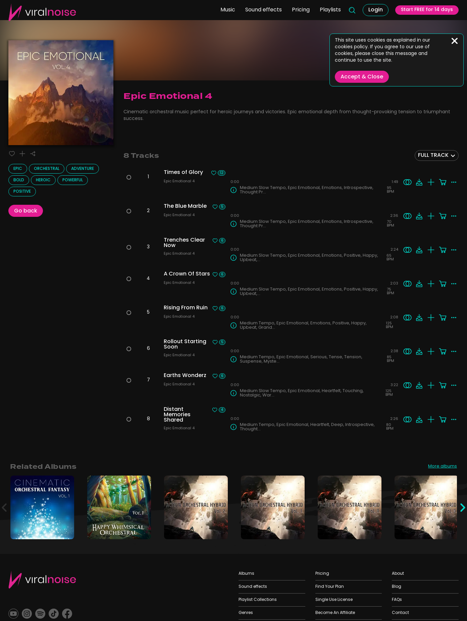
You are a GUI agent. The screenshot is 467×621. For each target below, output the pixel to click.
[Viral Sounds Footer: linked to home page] (42, 579)
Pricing (294, 17)
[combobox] (437, 155)
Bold (18, 181)
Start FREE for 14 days (424, 17)
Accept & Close (362, 77)
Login (370, 17)
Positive (22, 193)
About (398, 574)
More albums (441, 467)
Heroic (43, 181)
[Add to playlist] (24, 154)
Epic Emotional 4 (181, 181)
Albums (246, 574)
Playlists (323, 17)
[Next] (462, 507)
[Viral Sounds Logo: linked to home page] (42, 17)
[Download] (418, 182)
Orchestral (46, 170)
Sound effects (257, 17)
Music (221, 17)
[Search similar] (406, 182)
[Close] (455, 41)
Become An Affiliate (335, 613)
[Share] (36, 154)
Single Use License (334, 600)
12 (221, 173)
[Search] (346, 17)
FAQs (397, 600)
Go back (25, 212)
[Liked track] (12, 154)
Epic (17, 170)
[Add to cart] (441, 182)
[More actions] (453, 182)
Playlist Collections (258, 600)
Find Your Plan (329, 587)
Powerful (72, 181)
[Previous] (5, 507)
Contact (400, 613)
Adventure (82, 170)
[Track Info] (233, 190)
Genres (246, 613)
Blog (396, 587)
